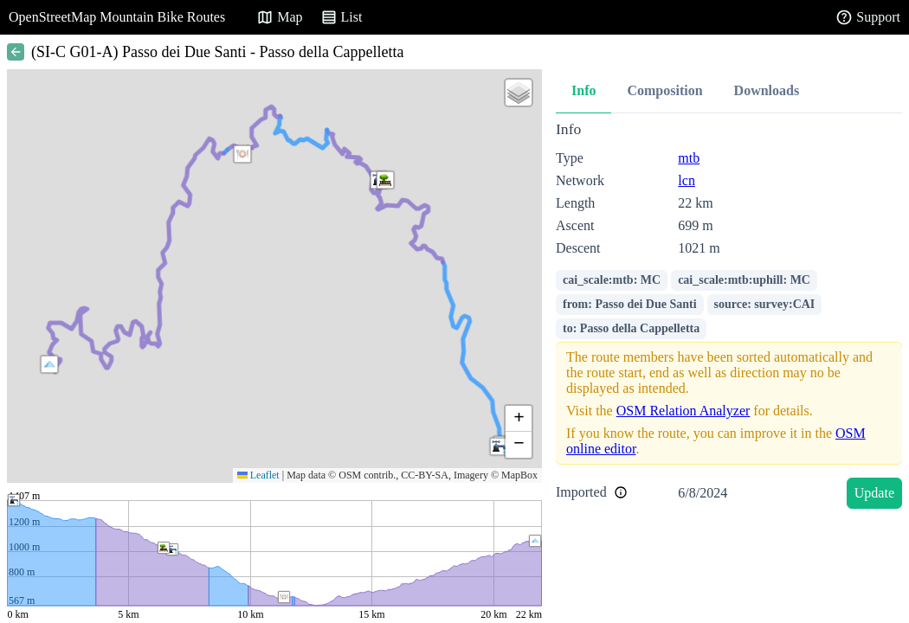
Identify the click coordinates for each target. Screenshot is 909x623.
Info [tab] (583, 90)
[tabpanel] (729, 318)
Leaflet (258, 475)
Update (874, 492)
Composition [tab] (664, 90)
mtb (688, 158)
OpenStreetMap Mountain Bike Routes (117, 17)
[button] (49, 364)
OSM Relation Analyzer (683, 410)
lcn (686, 180)
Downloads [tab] (767, 90)
